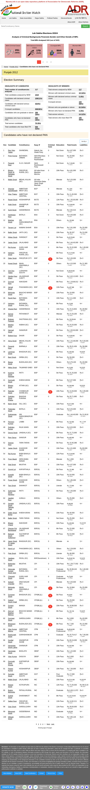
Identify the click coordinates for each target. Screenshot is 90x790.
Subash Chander (11, 583)
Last (53, 724)
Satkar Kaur (12, 701)
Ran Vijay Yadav (11, 151)
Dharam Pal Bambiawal (12, 529)
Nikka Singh (12, 367)
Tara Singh (12, 485)
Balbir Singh (12, 232)
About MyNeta (83, 22)
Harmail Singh (11, 331)
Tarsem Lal (12, 227)
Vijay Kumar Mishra (12, 630)
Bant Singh (12, 357)
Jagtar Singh (12, 242)
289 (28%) (37, 113)
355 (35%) (37, 119)
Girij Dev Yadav (11, 272)
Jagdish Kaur (11, 499)
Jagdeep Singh (11, 559)
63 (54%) (82, 107)
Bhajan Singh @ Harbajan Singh (11, 173)
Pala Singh (12, 553)
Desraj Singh (12, 433)
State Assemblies (26, 18)
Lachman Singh (11, 353)
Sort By (84, 141)
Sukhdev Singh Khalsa (11, 398)
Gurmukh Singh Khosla (11, 663)
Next (48, 724)
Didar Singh (12, 258)
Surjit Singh (12, 210)
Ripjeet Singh (10, 686)
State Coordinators (30, 773)
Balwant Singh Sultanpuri (11, 536)
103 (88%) (81, 103)
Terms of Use (51, 773)
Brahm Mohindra (11, 691)
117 (80, 89)
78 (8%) (38, 123)
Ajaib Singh (12, 204)
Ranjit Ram (12, 298)
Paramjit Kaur (11, 164)
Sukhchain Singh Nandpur (12, 492)
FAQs (60, 773)
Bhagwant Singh (11, 625)
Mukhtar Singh (11, 221)
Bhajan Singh (10, 386)
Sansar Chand (10, 315)
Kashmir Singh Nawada (11, 374)
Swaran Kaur (11, 444)
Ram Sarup (12, 437)
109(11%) (38, 98)
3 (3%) (81, 111)
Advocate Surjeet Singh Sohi (12, 571)
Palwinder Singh (11, 410)
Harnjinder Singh (12, 652)
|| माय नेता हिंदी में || (81, 18)
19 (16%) (82, 93)
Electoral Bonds (66, 18)
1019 (37, 95)
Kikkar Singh (12, 237)
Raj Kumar (12, 247)
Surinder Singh (11, 675)
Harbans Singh (11, 254)
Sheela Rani (12, 309)
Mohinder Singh (11, 293)
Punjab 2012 (14, 67)
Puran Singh (12, 480)
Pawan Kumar (10, 669)
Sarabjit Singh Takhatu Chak (11, 506)
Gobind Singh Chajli (12, 601)
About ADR (71, 22)
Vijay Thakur (12, 194)
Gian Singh (12, 707)
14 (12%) (82, 114)
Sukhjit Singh (10, 697)
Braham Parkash (11, 320)
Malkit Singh (12, 180)
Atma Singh (12, 341)
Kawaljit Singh (11, 475)
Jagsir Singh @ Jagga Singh (12, 543)
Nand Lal (11, 548)
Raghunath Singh (12, 635)
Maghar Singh (11, 325)
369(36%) (38, 109)
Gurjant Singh (10, 606)
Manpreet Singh (11, 712)
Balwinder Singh (11, 564)
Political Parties (52, 18)
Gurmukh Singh (11, 381)
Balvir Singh (12, 404)
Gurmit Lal (12, 469)
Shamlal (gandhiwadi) (12, 190)
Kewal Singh (12, 263)
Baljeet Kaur (12, 336)
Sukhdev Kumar (11, 428)
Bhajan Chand (10, 524)
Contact (41, 773)
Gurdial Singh (10, 641)
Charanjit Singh (11, 577)
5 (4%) (81, 96)
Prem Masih (12, 459)
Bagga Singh (10, 363)
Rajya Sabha (39, 18)
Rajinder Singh (11, 392)
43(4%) (37, 104)
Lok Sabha (13, 18)
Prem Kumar (12, 156)
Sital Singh (12, 464)
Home (4, 18)
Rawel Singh (12, 200)
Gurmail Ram (11, 282)
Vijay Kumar (12, 656)
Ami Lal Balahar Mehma (11, 613)
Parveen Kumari (11, 423)
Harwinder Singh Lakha (12, 646)
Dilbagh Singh (11, 718)
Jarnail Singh (10, 288)
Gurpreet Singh (11, 595)
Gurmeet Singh (11, 619)
